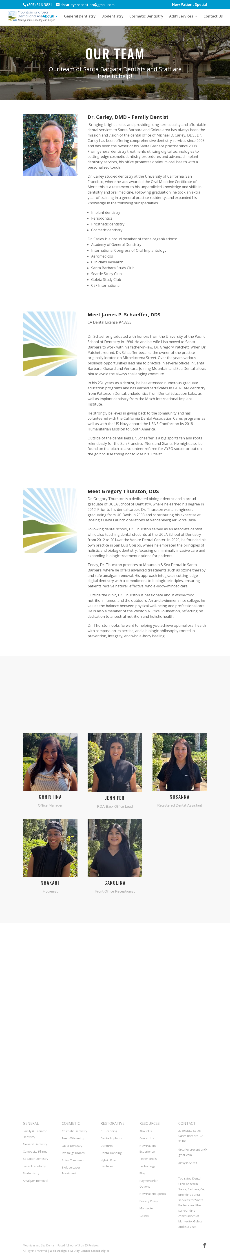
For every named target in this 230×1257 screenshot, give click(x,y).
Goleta (144, 1216)
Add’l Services (181, 17)
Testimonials (148, 1159)
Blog (142, 1173)
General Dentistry (80, 17)
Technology (147, 1166)
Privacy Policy (148, 1201)
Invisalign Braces (73, 1153)
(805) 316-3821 (187, 1163)
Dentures (107, 1146)
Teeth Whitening (73, 1138)
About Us (145, 1131)
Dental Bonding (111, 1153)
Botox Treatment (73, 1160)
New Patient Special (189, 5)
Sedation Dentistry (35, 1159)
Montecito (146, 1208)
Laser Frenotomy (34, 1166)
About (48, 17)
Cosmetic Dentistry (146, 17)
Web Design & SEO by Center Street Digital (80, 1251)
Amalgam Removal (35, 1181)
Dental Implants (111, 1138)
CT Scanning (109, 1131)
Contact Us (213, 17)
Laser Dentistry (72, 1146)
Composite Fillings (35, 1151)
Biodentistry (113, 17)
